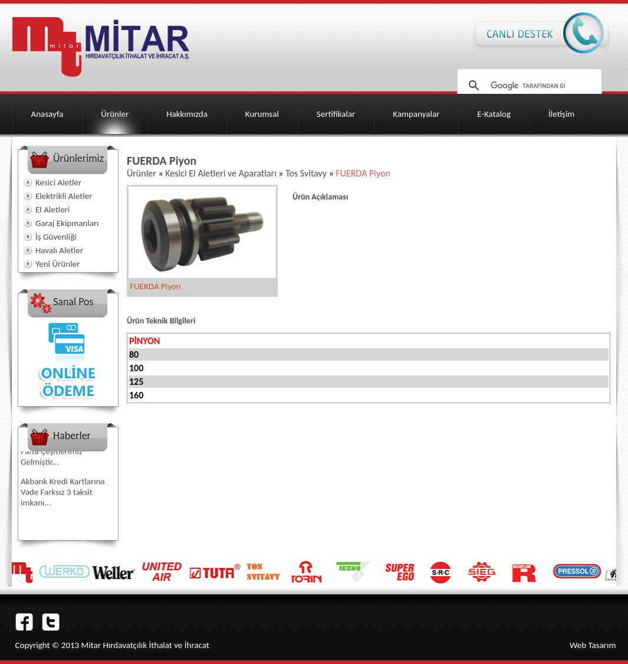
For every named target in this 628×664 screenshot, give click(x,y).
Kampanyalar (416, 114)
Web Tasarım (593, 645)
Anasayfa (47, 114)
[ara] (528, 85)
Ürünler (115, 114)
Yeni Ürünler (57, 264)
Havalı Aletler (59, 250)
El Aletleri (52, 209)
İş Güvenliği (56, 236)
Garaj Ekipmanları (67, 223)
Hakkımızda (187, 114)
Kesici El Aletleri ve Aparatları (220, 173)
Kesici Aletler (58, 182)
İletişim (561, 114)
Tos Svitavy (306, 173)
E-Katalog (494, 114)
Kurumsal (262, 114)
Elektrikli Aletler (63, 196)
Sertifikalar (336, 114)
